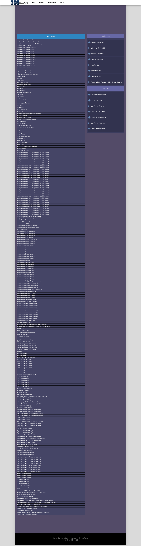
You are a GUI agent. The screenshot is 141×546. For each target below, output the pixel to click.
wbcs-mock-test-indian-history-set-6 (26, 55)
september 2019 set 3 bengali (24, 369)
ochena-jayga (20, 111)
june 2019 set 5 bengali (23, 378)
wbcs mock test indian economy (25, 237)
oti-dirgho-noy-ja (21, 86)
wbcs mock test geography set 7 (25, 268)
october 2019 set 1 (22, 355)
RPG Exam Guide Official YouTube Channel (28, 504)
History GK (41, 2)
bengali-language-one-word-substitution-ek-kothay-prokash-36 (33, 152)
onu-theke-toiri (20, 107)
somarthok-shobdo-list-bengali (25, 40)
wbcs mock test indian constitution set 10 (27, 301)
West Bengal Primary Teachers (25, 510)
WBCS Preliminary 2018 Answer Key (26, 494)
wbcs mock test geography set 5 (25, 272)
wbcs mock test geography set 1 (25, 280)
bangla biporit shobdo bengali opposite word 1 (29, 218)
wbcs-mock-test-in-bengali (24, 45)
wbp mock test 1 (21, 328)
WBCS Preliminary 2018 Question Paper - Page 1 (30, 415)
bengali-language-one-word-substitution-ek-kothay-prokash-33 (33, 158)
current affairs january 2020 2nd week (27, 347)
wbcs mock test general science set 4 (26, 251)
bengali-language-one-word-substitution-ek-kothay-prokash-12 (33, 196)
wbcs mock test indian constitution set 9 (27, 303)
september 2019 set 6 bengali (24, 363)
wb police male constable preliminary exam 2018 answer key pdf (34, 326)
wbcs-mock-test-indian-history (25, 67)
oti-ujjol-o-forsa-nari (22, 98)
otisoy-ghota (20, 94)
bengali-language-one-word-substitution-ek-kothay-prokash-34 (33, 156)
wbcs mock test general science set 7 (26, 245)
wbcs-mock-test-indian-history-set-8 (26, 51)
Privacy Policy (83, 538)
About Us (62, 3)
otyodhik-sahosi (21, 76)
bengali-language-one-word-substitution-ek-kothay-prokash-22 (33, 177)
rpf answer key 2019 (22, 392)
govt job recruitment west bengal (25, 340)
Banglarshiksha (52, 2)
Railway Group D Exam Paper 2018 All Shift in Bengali (31, 438)
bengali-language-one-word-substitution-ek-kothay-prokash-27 (33, 169)
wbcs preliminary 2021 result (24, 322)
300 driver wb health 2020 (23, 342)
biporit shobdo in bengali (23, 222)
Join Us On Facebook (97, 100)
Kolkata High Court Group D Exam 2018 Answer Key (30, 421)
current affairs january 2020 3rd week (26, 345)
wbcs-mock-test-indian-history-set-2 (26, 63)
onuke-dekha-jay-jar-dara (23, 104)
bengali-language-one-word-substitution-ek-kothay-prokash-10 (33, 200)
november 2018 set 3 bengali (24, 400)
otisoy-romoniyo (21, 90)
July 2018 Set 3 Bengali (23, 479)
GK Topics (19, 489)
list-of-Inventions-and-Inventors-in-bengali (28, 42)
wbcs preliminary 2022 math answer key (27, 225)
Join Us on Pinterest (96, 123)
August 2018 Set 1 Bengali (24, 477)
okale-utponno (20, 144)
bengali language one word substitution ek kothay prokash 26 (33, 324)
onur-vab (19, 105)
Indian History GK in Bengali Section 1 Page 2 (29, 469)
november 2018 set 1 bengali (24, 407)
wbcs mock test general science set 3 (26, 253)
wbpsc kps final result (22, 334)
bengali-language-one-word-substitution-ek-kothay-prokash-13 (33, 195)
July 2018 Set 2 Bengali (23, 481)
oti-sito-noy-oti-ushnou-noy (24, 84)
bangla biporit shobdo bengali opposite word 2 (29, 216)
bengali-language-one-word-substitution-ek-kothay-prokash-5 (33, 210)
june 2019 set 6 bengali (23, 376)
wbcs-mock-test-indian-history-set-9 (26, 49)
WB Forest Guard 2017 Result (25, 496)
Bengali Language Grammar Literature (27, 508)
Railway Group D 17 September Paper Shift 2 (29, 440)
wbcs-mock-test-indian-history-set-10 (26, 47)
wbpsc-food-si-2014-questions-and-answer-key (29, 71)
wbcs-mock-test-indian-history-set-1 (26, 65)
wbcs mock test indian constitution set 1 (27, 318)
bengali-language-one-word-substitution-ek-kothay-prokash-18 (33, 185)
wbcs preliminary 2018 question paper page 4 (29, 409)
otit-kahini (19, 78)
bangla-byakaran (21, 148)
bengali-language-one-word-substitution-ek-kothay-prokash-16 (33, 189)
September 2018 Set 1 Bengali (25, 446)
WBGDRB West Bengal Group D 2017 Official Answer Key (32, 506)
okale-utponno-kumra (22, 142)
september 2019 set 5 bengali (24, 365)
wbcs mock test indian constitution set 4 (27, 313)
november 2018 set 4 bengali (24, 398)
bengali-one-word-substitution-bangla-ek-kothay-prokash (31, 44)
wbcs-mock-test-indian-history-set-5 (26, 57)
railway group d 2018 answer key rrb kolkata (28, 402)
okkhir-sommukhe (21, 129)
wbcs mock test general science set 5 (26, 249)
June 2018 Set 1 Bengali (23, 487)
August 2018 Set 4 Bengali (24, 456)
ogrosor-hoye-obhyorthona (24, 125)
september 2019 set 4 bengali (24, 367)
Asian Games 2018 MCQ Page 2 (25, 452)
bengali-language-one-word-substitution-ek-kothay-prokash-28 (33, 167)
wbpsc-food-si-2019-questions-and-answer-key (29, 73)
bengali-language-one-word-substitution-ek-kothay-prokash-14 (33, 193)
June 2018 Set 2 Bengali (23, 485)
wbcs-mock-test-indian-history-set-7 (26, 53)
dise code (19, 351)
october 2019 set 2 (22, 353)
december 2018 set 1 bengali (24, 394)
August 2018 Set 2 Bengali (24, 475)
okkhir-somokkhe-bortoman (24, 136)
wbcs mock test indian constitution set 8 (27, 305)
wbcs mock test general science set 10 (27, 239)
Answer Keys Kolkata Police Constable (27, 514)
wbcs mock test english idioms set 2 (26, 295)
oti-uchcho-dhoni (21, 100)
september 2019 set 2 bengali (24, 371)
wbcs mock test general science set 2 (26, 254)
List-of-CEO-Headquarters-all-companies (27, 74)
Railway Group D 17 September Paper (27, 444)
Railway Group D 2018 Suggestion (26, 442)
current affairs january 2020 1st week (26, 349)
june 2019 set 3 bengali (23, 382)
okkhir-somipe (20, 131)
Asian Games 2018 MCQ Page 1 (25, 454)
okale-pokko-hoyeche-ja (23, 150)
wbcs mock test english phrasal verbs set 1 (28, 287)
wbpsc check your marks (23, 330)
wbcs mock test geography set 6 (25, 270)
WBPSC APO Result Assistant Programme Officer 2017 (31, 493)
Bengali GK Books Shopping (24, 450)
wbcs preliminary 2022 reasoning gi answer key (29, 224)
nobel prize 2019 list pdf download (26, 357)
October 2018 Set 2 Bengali (24, 419)
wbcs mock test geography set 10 (25, 262)
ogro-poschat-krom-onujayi (24, 117)
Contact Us (74, 538)
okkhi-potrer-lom (21, 140)
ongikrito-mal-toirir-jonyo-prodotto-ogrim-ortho (29, 113)
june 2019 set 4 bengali (23, 380)
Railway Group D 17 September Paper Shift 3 (29, 436)
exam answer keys (22, 229)
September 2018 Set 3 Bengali (25, 431)
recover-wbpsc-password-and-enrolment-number (29, 69)
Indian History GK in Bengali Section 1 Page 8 (29, 458)
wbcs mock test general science (25, 258)
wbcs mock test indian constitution (26, 320)
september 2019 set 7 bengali (24, 361)
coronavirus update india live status (26, 332)
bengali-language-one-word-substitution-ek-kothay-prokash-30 (33, 164)
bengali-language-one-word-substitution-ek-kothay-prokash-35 (33, 154)
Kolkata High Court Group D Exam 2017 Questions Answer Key (33, 512)
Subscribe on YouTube (97, 94)
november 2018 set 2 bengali (24, 405)
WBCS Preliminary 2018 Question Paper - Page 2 (30, 413)
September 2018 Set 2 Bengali (25, 433)
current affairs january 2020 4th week (26, 344)
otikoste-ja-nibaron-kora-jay (24, 92)
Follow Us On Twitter (96, 111)
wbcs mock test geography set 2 (25, 278)
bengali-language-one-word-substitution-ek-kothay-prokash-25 (33, 171)
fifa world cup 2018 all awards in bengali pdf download (31, 404)
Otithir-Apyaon (20, 80)
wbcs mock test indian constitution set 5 (27, 311)
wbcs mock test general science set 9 (26, 241)
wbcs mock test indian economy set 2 (26, 233)
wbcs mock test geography (24, 260)
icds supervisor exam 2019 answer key (27, 375)
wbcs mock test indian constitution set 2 (27, 316)
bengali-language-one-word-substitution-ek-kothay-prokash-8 (33, 204)
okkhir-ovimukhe (21, 134)
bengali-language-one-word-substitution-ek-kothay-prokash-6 (33, 208)
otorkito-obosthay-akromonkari (25, 102)
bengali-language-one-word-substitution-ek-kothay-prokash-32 (33, 160)
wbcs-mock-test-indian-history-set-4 (26, 59)
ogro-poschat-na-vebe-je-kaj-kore (25, 127)
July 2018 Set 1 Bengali (23, 483)
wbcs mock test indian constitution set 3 (27, 314)
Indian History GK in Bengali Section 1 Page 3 (29, 467)
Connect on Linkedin (96, 128)
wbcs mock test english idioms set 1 (26, 297)
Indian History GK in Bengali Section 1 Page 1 (29, 471)
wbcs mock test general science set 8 (26, 243)
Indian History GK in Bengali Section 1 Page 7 (29, 460)
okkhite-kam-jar (21, 138)
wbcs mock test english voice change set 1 (28, 283)
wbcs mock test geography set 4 (25, 274)
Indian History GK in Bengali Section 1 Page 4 (29, 465)
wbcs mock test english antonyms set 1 (27, 291)
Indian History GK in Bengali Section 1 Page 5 (29, 464)
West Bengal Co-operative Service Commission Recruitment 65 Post (35, 500)
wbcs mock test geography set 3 (25, 276)
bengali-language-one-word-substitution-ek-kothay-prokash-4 (33, 212)
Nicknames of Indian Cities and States (27, 435)
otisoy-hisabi (20, 88)
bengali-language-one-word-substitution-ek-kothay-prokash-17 (33, 187)
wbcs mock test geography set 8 (25, 266)
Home (33, 2)
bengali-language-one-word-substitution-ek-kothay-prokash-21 (33, 179)
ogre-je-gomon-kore (22, 121)
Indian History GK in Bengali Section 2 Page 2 (29, 423)
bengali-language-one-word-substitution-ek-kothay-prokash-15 (33, 191)
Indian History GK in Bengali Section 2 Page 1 (29, 425)
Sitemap (60, 538)
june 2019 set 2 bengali (23, 384)
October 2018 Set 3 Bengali (24, 417)
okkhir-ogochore (21, 133)
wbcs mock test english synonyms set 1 (27, 293)
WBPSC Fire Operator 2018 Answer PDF (27, 448)
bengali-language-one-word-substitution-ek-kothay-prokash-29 (33, 165)
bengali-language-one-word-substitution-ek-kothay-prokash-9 (33, 202)
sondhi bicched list (22, 220)
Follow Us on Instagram (97, 117)
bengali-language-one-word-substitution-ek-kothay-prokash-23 (33, 175)
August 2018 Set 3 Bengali (24, 473)
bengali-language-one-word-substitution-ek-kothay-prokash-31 (33, 162)
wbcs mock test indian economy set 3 (26, 231)
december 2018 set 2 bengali (24, 388)
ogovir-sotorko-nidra (22, 115)
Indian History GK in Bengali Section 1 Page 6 (29, 462)
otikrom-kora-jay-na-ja (22, 82)
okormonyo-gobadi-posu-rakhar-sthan (27, 146)
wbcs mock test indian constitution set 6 (27, 309)
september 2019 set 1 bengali (24, 373)
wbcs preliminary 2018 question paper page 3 (29, 411)
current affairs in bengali (23, 336)
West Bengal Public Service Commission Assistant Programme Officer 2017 (36, 502)
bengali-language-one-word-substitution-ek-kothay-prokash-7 (33, 206)
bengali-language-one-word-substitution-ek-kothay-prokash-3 (33, 214)
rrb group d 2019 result (23, 390)
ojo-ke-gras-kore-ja (22, 109)
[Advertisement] (70, 17)
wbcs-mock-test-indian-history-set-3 (26, 61)
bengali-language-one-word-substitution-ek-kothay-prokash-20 (33, 181)
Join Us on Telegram (96, 106)
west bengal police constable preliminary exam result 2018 (32, 396)
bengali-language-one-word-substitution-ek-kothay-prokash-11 (33, 198)
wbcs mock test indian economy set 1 (26, 235)
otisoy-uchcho (20, 96)
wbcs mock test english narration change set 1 (29, 282)
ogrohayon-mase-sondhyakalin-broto (26, 119)
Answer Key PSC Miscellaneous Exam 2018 (28, 491)
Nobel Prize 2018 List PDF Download (26, 429)
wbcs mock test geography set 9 (25, 264)
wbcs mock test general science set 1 (26, 256)
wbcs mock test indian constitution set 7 (27, 307)
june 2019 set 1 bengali (23, 386)
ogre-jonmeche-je (21, 123)
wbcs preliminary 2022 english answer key (28, 227)
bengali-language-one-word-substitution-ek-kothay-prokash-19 (33, 183)
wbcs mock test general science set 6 (26, 247)
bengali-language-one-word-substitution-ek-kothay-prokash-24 (33, 173)
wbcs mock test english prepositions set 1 (28, 285)
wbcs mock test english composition (26, 299)
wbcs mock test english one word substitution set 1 (30, 289)
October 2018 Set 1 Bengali (24, 427)
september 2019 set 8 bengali (24, 359)
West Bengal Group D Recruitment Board (27, 498)
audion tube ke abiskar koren (24, 338)
